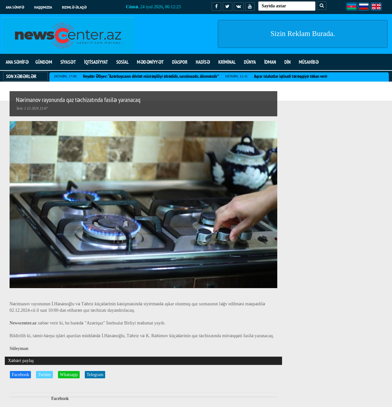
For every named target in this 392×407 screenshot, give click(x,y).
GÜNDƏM (43, 62)
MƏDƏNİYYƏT (150, 62)
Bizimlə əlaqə (74, 7)
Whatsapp (69, 374)
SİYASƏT (68, 62)
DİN (287, 62)
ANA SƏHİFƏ (17, 62)
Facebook (20, 374)
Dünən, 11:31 (236, 76)
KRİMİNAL (227, 62)
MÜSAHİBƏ (309, 62)
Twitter (44, 374)
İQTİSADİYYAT (96, 62)
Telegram (95, 374)
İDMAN (270, 62)
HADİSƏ (203, 62)
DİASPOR (180, 62)
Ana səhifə (15, 7)
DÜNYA (250, 62)
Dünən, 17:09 (65, 76)
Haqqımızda (43, 7)
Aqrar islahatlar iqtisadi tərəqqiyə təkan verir (290, 76)
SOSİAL (122, 62)
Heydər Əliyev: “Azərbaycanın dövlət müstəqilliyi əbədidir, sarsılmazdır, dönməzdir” (151, 76)
